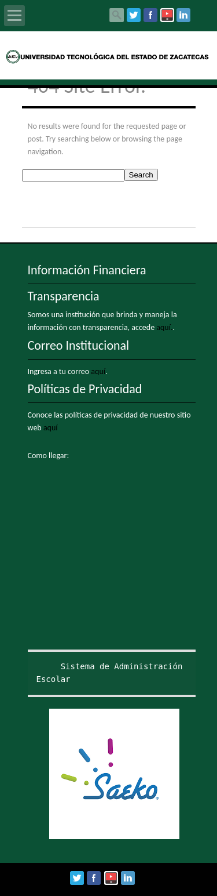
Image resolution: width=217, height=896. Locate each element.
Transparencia (64, 296)
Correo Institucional (79, 345)
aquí (98, 371)
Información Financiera (87, 270)
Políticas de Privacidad (85, 389)
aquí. (164, 327)
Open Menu (14, 15)
